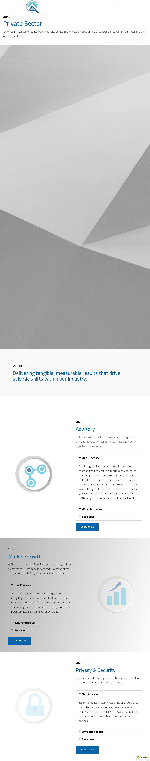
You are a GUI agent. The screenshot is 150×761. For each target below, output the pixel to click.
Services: (88, 518)
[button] (110, 7)
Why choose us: (92, 510)
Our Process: (90, 459)
